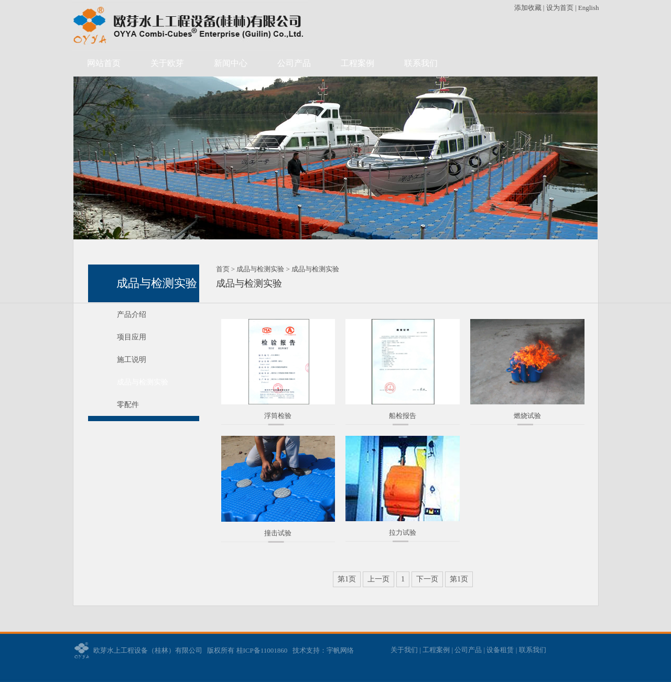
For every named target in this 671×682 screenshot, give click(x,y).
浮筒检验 (277, 416)
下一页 (427, 579)
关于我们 (404, 650)
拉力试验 (402, 532)
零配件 (128, 405)
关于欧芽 (167, 63)
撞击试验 (277, 533)
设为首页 (559, 8)
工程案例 (357, 63)
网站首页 (104, 63)
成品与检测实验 (142, 382)
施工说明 (131, 360)
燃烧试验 (527, 416)
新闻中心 (230, 63)
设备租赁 (500, 650)
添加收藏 (528, 8)
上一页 (378, 579)
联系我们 (421, 63)
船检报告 (402, 416)
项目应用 (131, 337)
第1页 (347, 579)
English (588, 8)
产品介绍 (131, 314)
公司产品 (294, 63)
